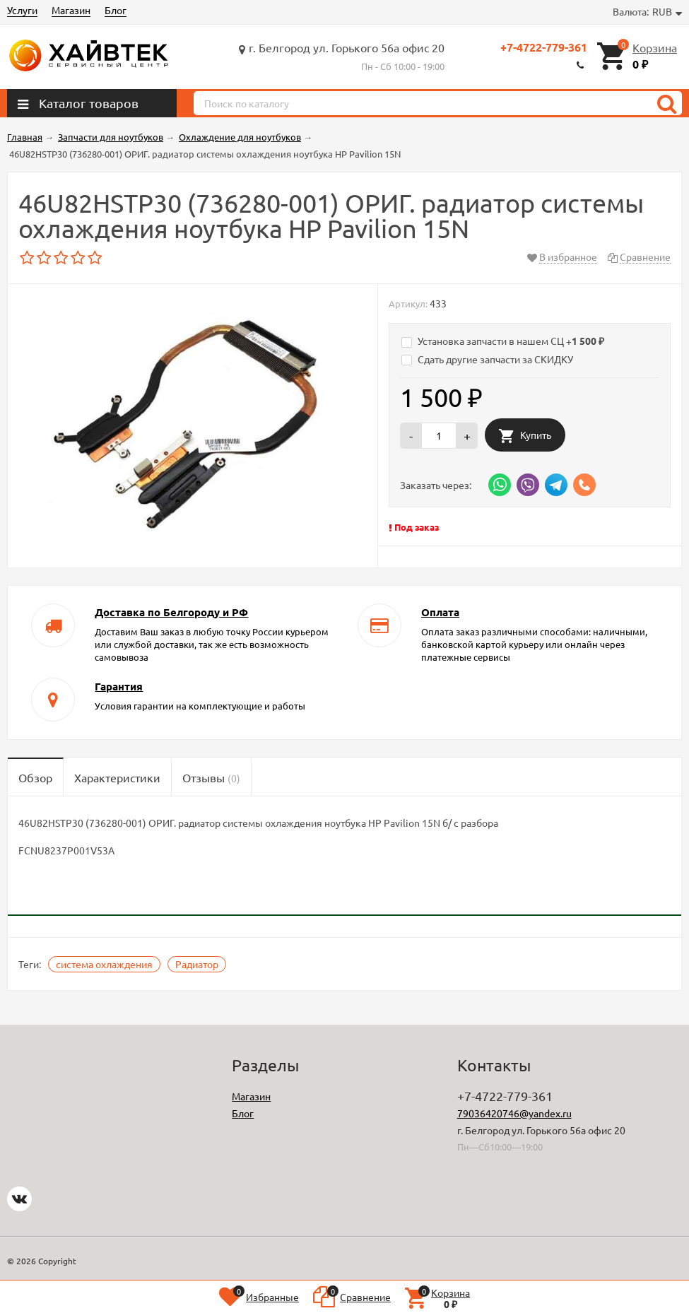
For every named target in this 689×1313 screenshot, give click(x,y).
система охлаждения (104, 964)
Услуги (22, 10)
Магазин (71, 10)
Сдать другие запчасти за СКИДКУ (487, 359)
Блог (115, 10)
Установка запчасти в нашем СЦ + (502, 340)
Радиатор (196, 964)
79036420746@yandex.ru (514, 1113)
